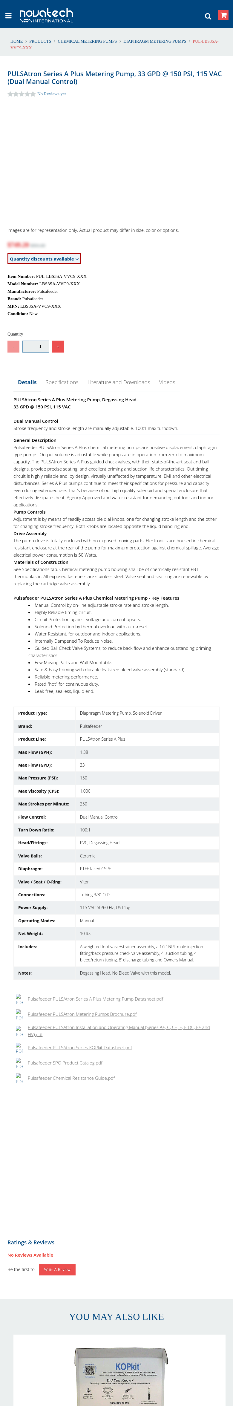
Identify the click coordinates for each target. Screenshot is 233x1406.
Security (134, 1296)
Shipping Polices (26, 1261)
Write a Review (57, 731)
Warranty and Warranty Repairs (41, 1268)
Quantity (15, 334)
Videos (167, 382)
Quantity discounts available (44, 259)
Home (17, 41)
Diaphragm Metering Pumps (154, 41)
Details (27, 382)
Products (40, 41)
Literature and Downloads (119, 382)
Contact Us (21, 1289)
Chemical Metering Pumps (87, 41)
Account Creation (143, 1254)
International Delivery (148, 1261)
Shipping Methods (144, 1268)
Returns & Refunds (28, 1254)
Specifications (62, 382)
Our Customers (25, 1296)
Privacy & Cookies (144, 1289)
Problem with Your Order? (35, 1304)
